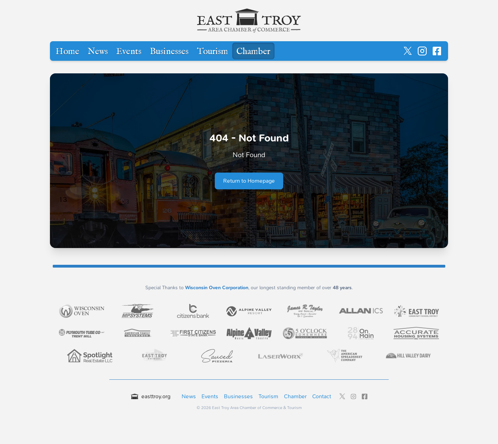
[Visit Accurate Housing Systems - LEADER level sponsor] (416, 333)
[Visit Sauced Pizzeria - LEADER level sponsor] (217, 356)
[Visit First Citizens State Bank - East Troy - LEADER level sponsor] (193, 333)
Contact (321, 396)
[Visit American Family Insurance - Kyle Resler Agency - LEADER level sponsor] (137, 333)
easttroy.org (150, 396)
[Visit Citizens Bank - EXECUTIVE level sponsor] (193, 311)
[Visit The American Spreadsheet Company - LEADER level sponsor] (344, 356)
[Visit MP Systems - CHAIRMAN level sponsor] (137, 311)
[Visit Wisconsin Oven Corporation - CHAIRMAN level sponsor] (81, 311)
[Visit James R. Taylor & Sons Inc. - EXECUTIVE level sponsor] (305, 311)
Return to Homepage (249, 180)
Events (128, 51)
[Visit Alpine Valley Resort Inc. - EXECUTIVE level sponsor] (249, 310)
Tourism (212, 51)
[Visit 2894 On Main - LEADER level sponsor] (360, 333)
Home (67, 51)
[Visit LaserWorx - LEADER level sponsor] (280, 355)
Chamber (253, 51)
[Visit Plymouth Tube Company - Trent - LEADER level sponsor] (81, 333)
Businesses (169, 51)
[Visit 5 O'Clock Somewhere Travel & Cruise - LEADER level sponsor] (305, 333)
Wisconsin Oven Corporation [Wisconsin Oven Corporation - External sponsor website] (216, 288)
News (98, 51)
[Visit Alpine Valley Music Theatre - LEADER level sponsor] (249, 333)
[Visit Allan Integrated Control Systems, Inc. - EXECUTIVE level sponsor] (360, 310)
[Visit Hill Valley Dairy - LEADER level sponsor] (408, 355)
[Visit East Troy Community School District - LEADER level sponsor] (416, 311)
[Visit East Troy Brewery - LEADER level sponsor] (153, 356)
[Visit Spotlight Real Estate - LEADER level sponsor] (89, 355)
